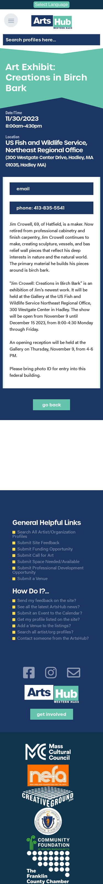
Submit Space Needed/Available (48, 561)
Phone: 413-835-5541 (40, 208)
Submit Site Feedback (38, 542)
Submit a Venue (32, 578)
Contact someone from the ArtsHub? (53, 638)
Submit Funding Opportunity (45, 549)
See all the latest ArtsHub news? (48, 606)
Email (23, 189)
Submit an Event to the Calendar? (49, 613)
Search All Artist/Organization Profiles (44, 534)
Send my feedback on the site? (46, 600)
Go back (51, 405)
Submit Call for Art (35, 555)
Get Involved (51, 714)
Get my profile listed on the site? (48, 619)
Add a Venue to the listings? (44, 625)
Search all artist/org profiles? (45, 632)
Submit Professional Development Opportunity (47, 570)
